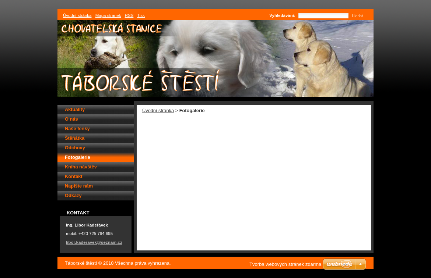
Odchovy (75, 147)
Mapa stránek (108, 15)
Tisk (141, 15)
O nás (71, 119)
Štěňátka (74, 138)
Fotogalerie (77, 157)
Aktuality (75, 109)
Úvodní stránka (158, 110)
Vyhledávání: (282, 15)
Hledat (357, 16)
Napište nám (79, 186)
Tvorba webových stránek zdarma (285, 264)
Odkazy (73, 195)
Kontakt (74, 176)
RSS (129, 15)
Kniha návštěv (81, 167)
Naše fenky (77, 128)
